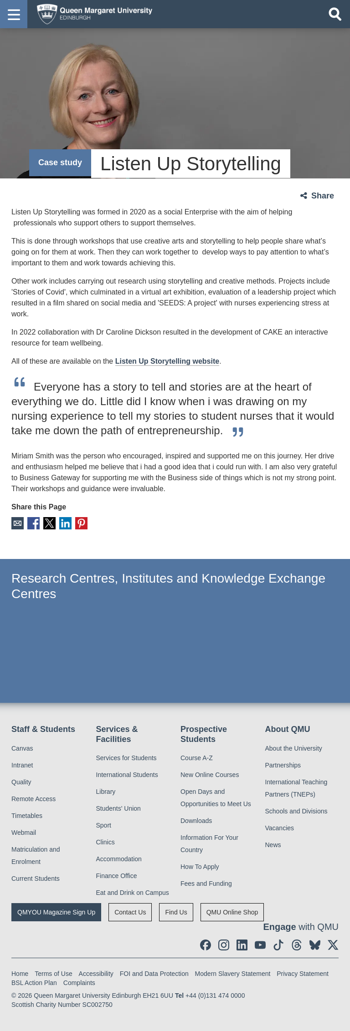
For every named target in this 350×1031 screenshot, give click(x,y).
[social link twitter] (333, 945)
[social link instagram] (223, 945)
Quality (21, 782)
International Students (127, 774)
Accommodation (119, 859)
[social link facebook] (205, 945)
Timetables (26, 815)
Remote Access (33, 798)
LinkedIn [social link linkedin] (65, 523)
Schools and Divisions (296, 811)
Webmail (23, 832)
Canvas (22, 748)
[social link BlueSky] (314, 945)
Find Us (176, 912)
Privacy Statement (303, 973)
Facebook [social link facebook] (33, 523)
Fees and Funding (206, 883)
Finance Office (116, 875)
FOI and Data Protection (154, 973)
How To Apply (199, 866)
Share (322, 195)
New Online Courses (209, 774)
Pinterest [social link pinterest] (81, 523)
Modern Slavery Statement (233, 973)
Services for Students (126, 758)
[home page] (91, 13)
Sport (103, 825)
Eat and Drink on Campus (132, 892)
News (273, 844)
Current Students (35, 878)
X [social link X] (49, 523)
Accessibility (96, 973)
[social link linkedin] (242, 945)
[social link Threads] (296, 945)
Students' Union (118, 808)
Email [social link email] (17, 523)
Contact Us (130, 912)
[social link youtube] (260, 945)
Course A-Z (196, 758)
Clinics (105, 842)
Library (106, 791)
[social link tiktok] (278, 945)
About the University (293, 748)
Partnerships (283, 765)
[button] (13, 14)
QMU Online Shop (232, 912)
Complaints (79, 982)
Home (19, 973)
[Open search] (334, 14)
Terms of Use (53, 973)
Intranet (22, 765)
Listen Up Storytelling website (167, 361)
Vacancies (279, 828)
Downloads (196, 820)
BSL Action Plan (34, 982)
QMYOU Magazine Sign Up (56, 912)
